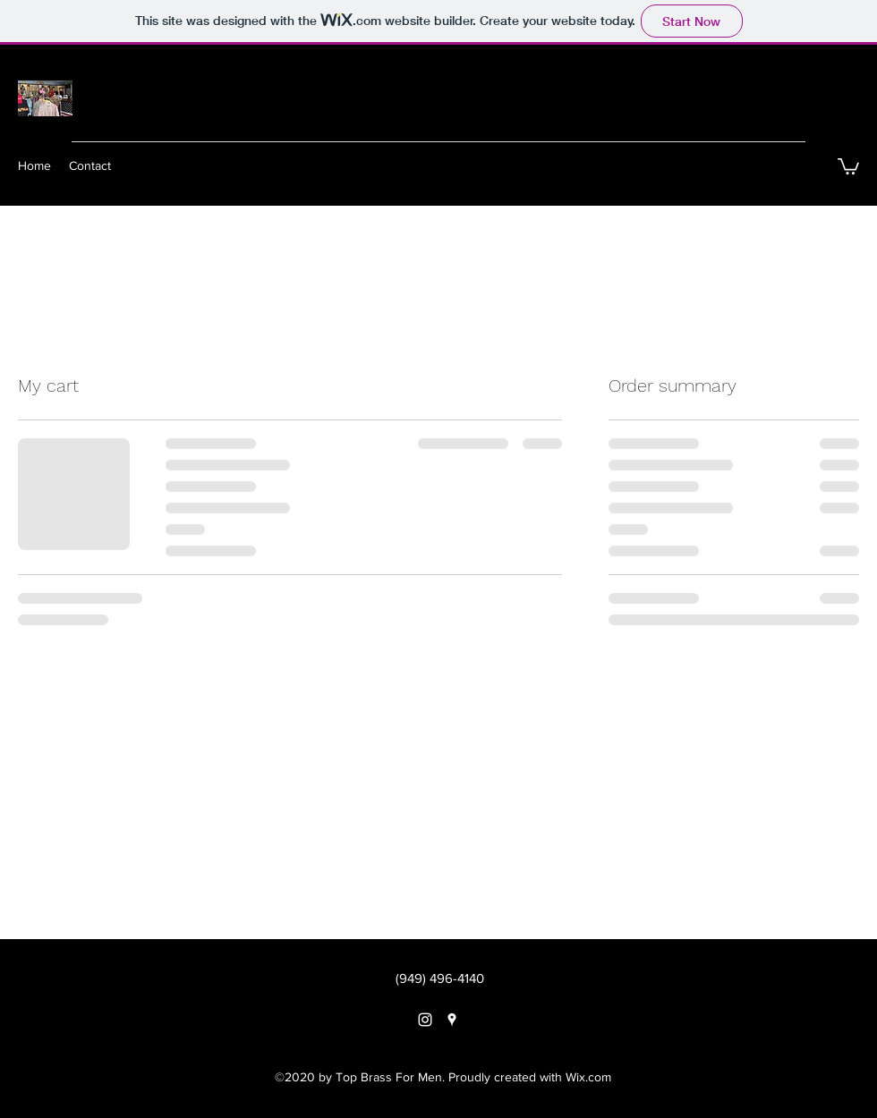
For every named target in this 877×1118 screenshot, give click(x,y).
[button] (848, 165)
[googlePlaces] (452, 1020)
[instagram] (425, 1020)
